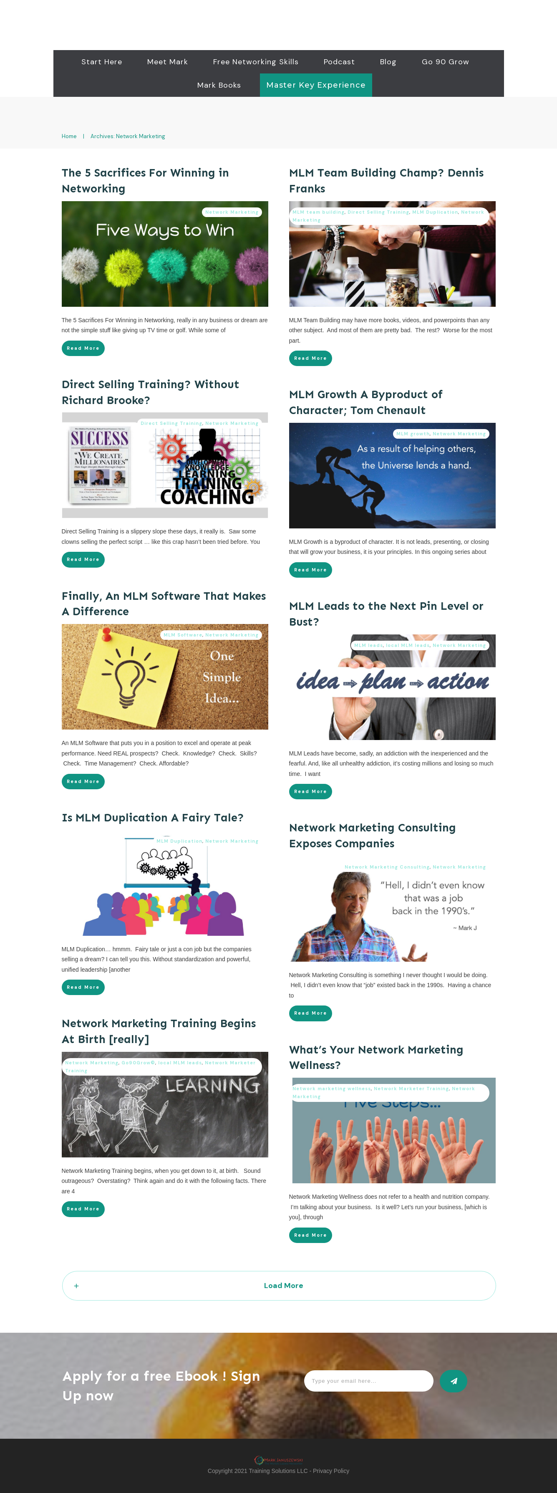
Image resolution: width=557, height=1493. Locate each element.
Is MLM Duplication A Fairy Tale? (153, 817)
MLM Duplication (435, 212)
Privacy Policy (331, 1471)
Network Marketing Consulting (387, 867)
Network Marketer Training (411, 1088)
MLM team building (318, 212)
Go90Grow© (138, 1063)
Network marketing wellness (331, 1088)
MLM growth (413, 434)
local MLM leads (408, 645)
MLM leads (368, 645)
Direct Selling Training (378, 212)
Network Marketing (232, 212)
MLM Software (183, 635)
